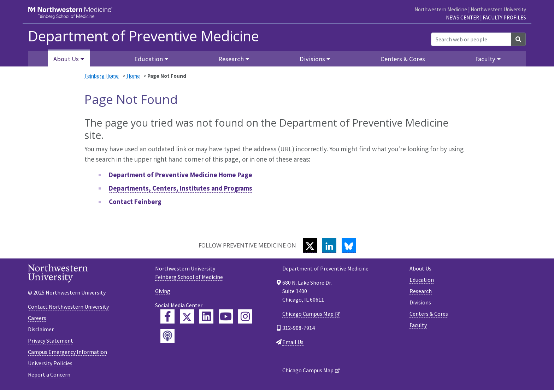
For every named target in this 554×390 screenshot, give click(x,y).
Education (421, 279)
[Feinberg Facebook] (167, 316)
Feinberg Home (101, 75)
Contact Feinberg (135, 201)
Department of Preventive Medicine (143, 36)
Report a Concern (49, 374)
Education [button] (148, 59)
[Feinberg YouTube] (226, 316)
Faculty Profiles (504, 17)
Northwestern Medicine (440, 9)
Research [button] (231, 59)
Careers (37, 317)
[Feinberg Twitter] (187, 316)
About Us (420, 268)
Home (133, 75)
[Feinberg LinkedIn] (206, 316)
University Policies (50, 363)
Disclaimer (41, 329)
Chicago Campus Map (308, 313)
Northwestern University (498, 9)
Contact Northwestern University (68, 306)
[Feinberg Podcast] (167, 336)
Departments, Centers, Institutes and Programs (180, 188)
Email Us (292, 341)
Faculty (418, 324)
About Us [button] (66, 59)
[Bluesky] (349, 245)
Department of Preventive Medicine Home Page (180, 174)
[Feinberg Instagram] (245, 316)
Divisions (420, 302)
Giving (162, 291)
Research (420, 291)
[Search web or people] (471, 39)
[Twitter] (310, 245)
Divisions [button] (312, 59)
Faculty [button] (485, 59)
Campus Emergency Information (67, 351)
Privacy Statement (50, 340)
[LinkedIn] (329, 245)
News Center (462, 17)
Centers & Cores (403, 59)
